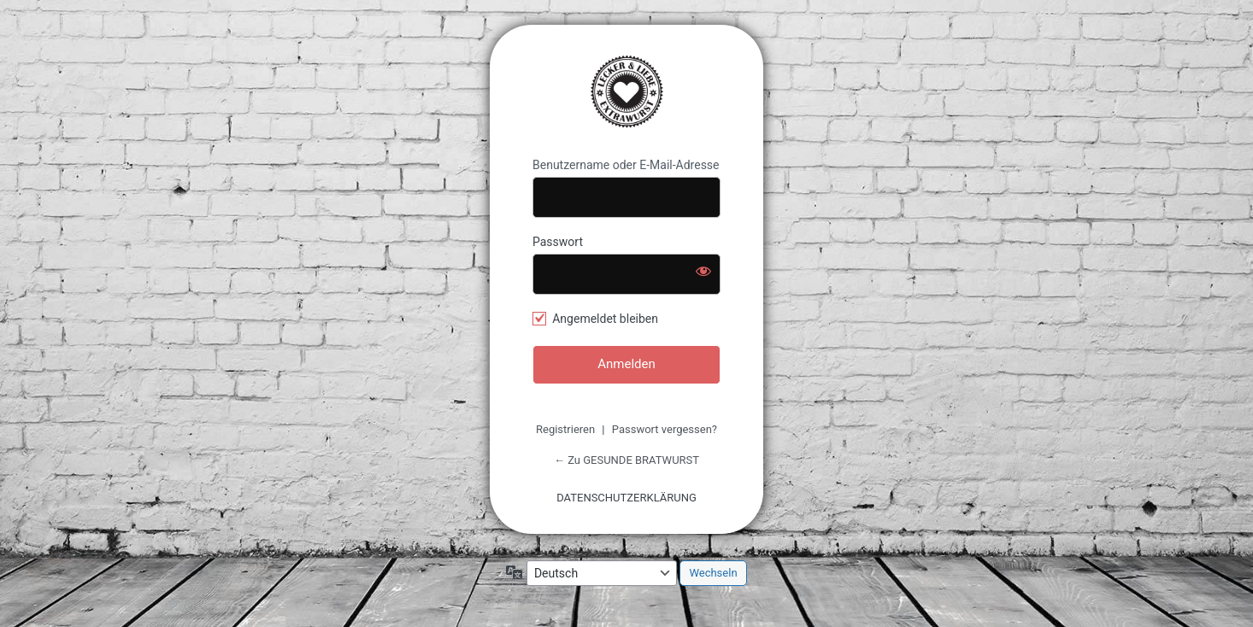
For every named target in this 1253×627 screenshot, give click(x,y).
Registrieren (565, 429)
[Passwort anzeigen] (703, 271)
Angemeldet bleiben (605, 318)
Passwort (557, 242)
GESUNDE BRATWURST (626, 91)
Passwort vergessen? (664, 429)
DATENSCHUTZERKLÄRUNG (626, 497)
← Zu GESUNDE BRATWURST (626, 460)
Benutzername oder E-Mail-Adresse (626, 165)
